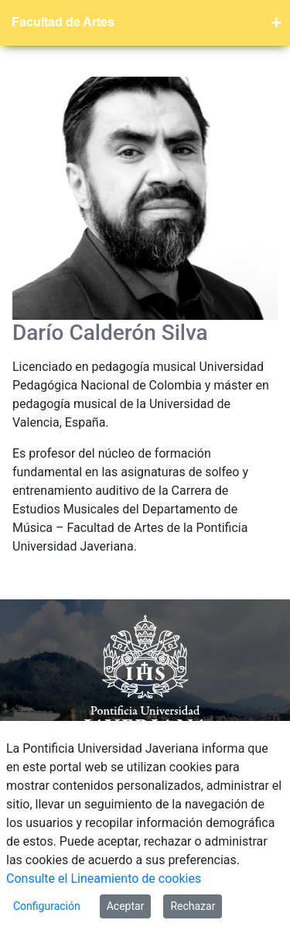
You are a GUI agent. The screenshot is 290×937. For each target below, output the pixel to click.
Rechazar (192, 906)
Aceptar (126, 906)
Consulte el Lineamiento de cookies (103, 878)
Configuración (46, 906)
